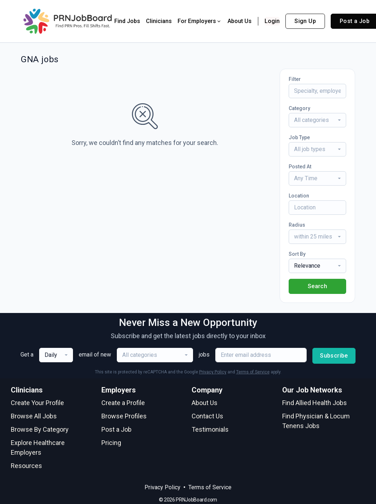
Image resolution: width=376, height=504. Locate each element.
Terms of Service (253, 371)
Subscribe (334, 355)
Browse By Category (40, 429)
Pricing (111, 442)
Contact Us (207, 416)
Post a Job (116, 429)
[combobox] (317, 120)
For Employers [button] (200, 21)
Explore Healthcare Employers (38, 447)
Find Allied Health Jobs (314, 403)
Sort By (297, 254)
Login (272, 21)
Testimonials (210, 429)
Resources (26, 465)
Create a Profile (123, 403)
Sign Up (305, 21)
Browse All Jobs (34, 416)
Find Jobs (127, 21)
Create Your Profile (37, 403)
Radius (297, 225)
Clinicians (159, 21)
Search (317, 286)
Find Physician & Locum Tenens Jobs (316, 421)
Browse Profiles (124, 416)
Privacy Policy (212, 371)
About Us (240, 21)
